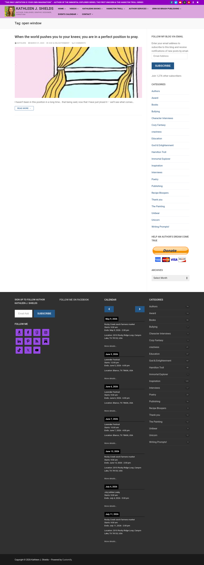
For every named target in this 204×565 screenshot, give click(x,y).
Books (155, 104)
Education (157, 138)
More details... (110, 346)
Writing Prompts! (160, 226)
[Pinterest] (189, 2)
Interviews (157, 172)
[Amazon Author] (193, 2)
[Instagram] (184, 2)
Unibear (156, 213)
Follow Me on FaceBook (74, 299)
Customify (67, 560)
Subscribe (163, 65)
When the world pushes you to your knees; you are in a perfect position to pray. (77, 37)
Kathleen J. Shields (35, 8)
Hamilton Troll (159, 152)
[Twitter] (176, 2)
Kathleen (20, 43)
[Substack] (197, 2)
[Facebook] (171, 2)
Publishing (157, 186)
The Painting (158, 206)
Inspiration (157, 165)
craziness (157, 131)
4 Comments (79, 43)
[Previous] (109, 309)
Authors (156, 91)
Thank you (157, 199)
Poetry (155, 179)
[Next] (140, 309)
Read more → (24, 108)
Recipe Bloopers (160, 192)
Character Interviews (162, 118)
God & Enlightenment (58, 43)
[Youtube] (180, 2)
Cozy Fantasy (159, 125)
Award (155, 98)
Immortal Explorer (161, 158)
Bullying (156, 111)
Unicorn (156, 220)
